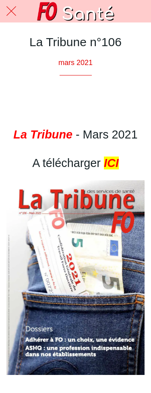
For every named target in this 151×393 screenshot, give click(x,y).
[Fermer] (11, 11)
